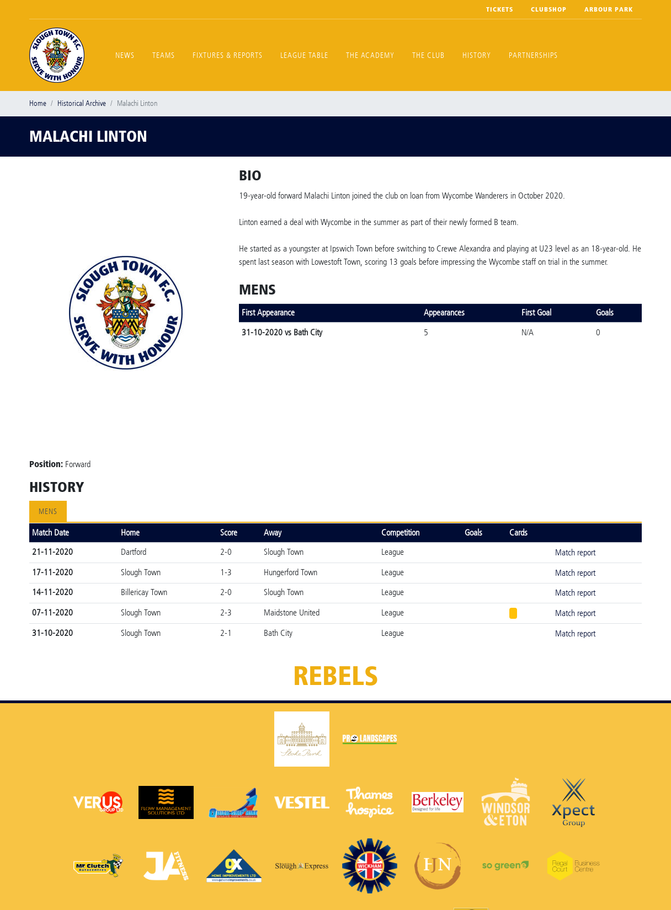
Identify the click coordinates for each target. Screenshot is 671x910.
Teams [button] (163, 55)
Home (37, 103)
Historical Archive (81, 103)
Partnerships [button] (533, 55)
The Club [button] (428, 55)
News (125, 55)
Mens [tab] (48, 511)
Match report (575, 552)
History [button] (476, 55)
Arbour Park (608, 9)
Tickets (499, 9)
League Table (304, 55)
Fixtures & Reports (228, 55)
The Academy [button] (370, 55)
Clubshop (549, 9)
